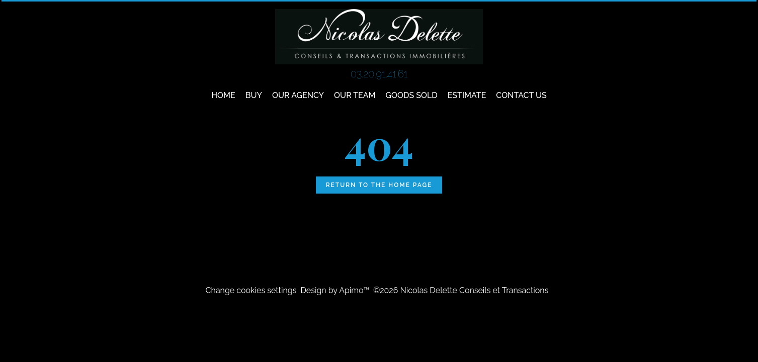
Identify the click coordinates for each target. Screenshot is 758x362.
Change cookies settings (251, 290)
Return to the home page (379, 185)
